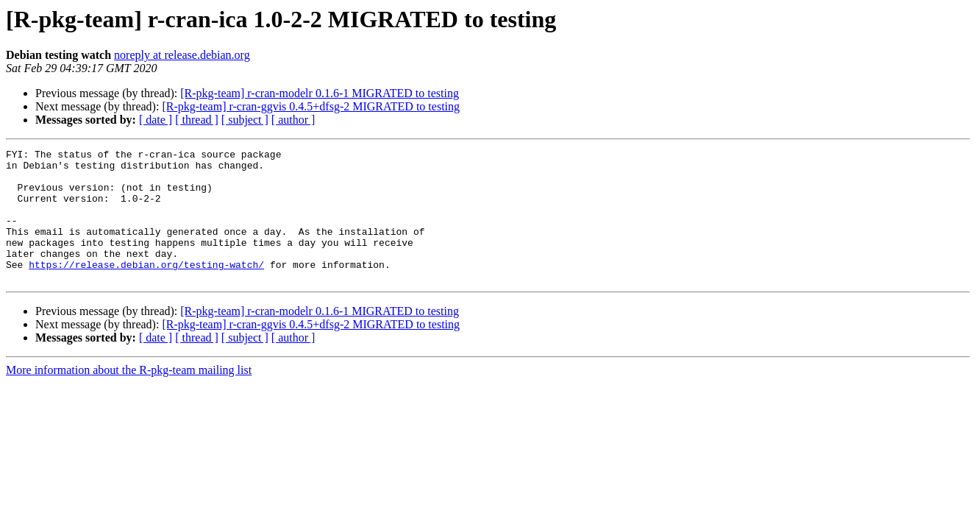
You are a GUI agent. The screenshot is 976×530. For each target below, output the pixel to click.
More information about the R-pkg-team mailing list (129, 396)
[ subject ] (244, 119)
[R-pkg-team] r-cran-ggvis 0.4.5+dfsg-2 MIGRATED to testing (311, 106)
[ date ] (155, 119)
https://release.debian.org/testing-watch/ (146, 288)
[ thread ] (196, 119)
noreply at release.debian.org (182, 55)
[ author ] (293, 119)
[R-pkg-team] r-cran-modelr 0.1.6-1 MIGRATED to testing (319, 93)
